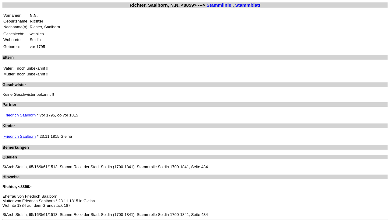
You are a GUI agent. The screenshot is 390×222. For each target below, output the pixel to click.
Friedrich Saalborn (19, 115)
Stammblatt (248, 5)
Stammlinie (219, 5)
